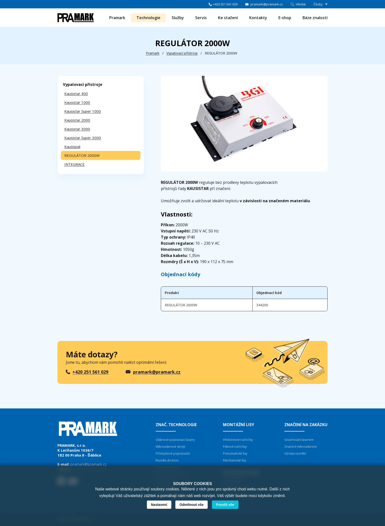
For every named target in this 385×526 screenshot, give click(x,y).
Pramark (117, 17)
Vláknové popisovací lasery (175, 439)
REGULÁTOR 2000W (82, 155)
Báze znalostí (315, 17)
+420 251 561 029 (225, 4)
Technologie (148, 17)
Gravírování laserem (299, 439)
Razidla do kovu (167, 460)
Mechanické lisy (234, 460)
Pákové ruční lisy (235, 446)
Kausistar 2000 (77, 120)
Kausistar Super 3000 (82, 137)
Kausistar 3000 (77, 128)
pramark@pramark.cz (266, 4)
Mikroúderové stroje (170, 446)
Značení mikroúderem (300, 446)
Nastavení (159, 505)
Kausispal (72, 146)
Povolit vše (225, 505)
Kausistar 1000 (77, 102)
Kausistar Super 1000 (82, 111)
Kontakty (258, 17)
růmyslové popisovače (174, 453)
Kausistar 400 (76, 93)
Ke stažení (228, 17)
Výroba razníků (295, 453)
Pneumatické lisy (235, 453)
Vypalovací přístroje (182, 53)
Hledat (301, 4)
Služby (178, 17)
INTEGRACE (74, 164)
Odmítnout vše (191, 505)
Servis (201, 17)
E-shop (284, 17)
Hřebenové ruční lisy (238, 439)
